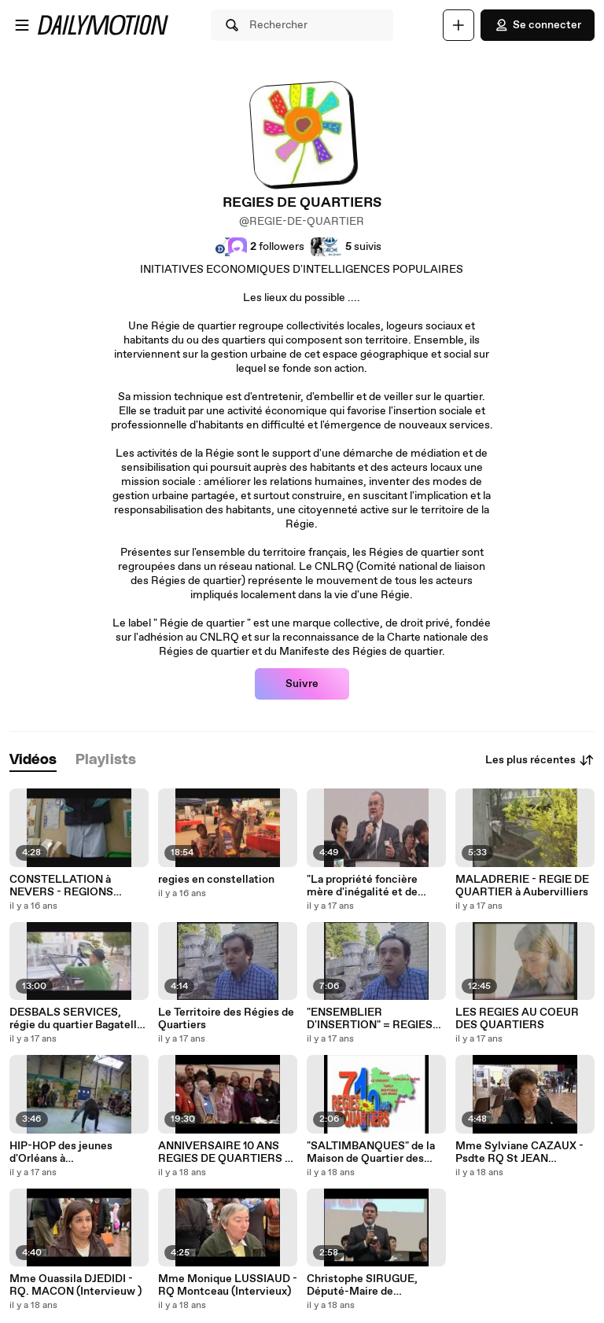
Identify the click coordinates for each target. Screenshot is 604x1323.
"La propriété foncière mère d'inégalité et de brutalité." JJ (362, 886)
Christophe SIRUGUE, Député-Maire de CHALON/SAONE (362, 1285)
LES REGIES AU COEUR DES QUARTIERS (517, 1018)
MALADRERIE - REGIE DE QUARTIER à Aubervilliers (522, 886)
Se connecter (537, 25)
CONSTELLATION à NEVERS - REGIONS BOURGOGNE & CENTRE (73, 886)
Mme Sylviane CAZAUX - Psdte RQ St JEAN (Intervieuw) (519, 1152)
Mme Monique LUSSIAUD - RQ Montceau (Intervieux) (227, 1285)
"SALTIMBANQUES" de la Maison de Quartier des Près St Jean (371, 1152)
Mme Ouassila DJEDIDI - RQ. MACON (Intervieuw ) (75, 1285)
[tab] (33, 760)
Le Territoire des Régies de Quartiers (226, 1018)
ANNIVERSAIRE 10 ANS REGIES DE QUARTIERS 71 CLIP (226, 1152)
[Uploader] (458, 25)
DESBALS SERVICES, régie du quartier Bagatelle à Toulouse (76, 1018)
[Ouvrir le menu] (22, 25)
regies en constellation (216, 879)
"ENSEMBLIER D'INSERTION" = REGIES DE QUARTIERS (370, 1018)
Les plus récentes (540, 760)
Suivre (302, 684)
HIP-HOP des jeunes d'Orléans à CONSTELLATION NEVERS (60, 1152)
